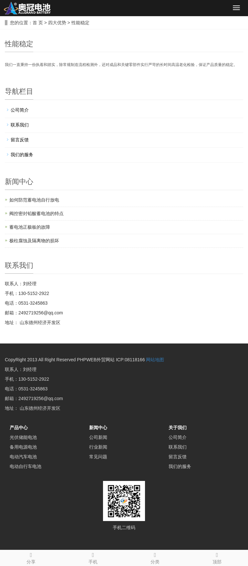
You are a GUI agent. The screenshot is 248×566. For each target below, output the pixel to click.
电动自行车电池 (25, 466)
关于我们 (178, 427)
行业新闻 (98, 447)
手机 (93, 557)
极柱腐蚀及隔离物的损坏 (34, 240)
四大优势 (57, 22)
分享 (31, 557)
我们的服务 (22, 154)
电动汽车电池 (23, 456)
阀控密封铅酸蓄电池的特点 (36, 213)
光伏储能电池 (23, 437)
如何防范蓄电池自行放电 (34, 199)
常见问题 (98, 456)
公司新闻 (98, 437)
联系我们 (20, 124)
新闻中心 (98, 427)
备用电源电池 (23, 447)
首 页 (38, 22)
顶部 (217, 557)
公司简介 (20, 110)
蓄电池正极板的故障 (29, 227)
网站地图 (155, 359)
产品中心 (19, 427)
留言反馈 (20, 139)
